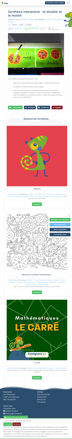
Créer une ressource (11, 397)
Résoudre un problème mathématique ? (37, 274)
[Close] (69, 216)
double (14, 25)
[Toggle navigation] (68, 3)
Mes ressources (9, 399)
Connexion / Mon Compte (55, 2)
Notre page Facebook (12, 414)
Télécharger (15, 107)
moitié (21, 25)
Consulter (37, 204)
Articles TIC (41, 399)
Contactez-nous (60, 234)
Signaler (57, 107)
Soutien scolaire (10, 411)
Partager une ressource (60, 219)
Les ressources (9, 394)
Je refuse (17, 424)
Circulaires (41, 402)
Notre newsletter (60, 229)
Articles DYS (41, 397)
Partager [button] (30, 107)
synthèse (28, 25)
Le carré (37, 363)
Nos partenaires (60, 224)
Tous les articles (43, 394)
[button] (43, 107)
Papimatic (37, 189)
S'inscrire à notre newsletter (16, 417)
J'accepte (8, 424)
